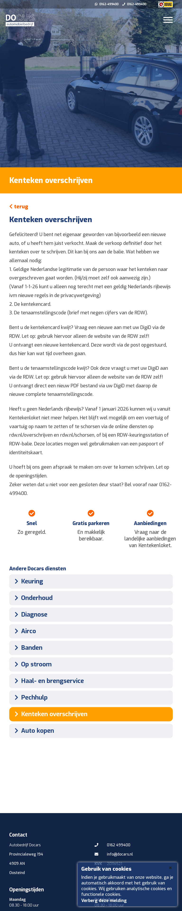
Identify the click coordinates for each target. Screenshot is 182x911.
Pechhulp (30, 697)
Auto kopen (33, 731)
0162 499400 (113, 845)
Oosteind (17, 872)
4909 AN (17, 863)
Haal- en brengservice (48, 681)
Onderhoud (32, 598)
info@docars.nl (114, 854)
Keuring (27, 581)
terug (18, 206)
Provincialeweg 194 (26, 854)
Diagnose (29, 614)
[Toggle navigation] (168, 20)
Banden (27, 648)
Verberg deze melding (104, 900)
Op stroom (32, 664)
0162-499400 (107, 4)
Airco (24, 631)
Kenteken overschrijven (49, 714)
